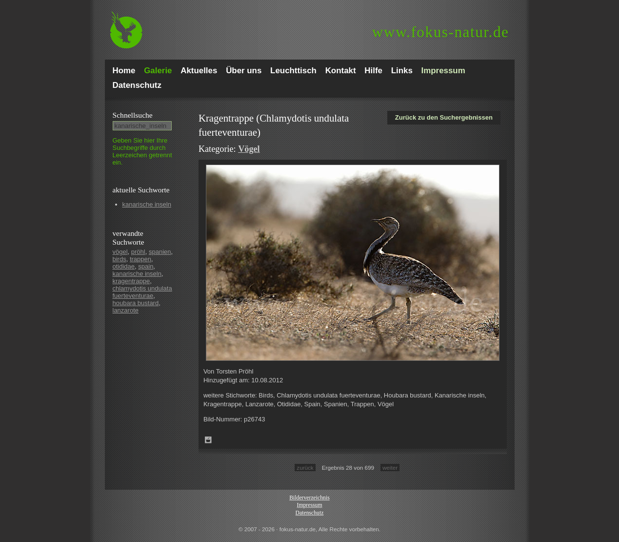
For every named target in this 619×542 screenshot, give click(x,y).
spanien (160, 251)
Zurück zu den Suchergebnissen (444, 117)
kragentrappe (131, 281)
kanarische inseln (146, 204)
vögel (120, 251)
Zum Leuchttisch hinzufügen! (208, 440)
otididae (124, 266)
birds (119, 259)
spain (145, 266)
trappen (140, 259)
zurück (305, 467)
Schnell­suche (133, 115)
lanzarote (126, 310)
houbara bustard (136, 303)
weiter (390, 467)
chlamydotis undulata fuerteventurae (142, 292)
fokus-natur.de (440, 32)
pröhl (138, 251)
